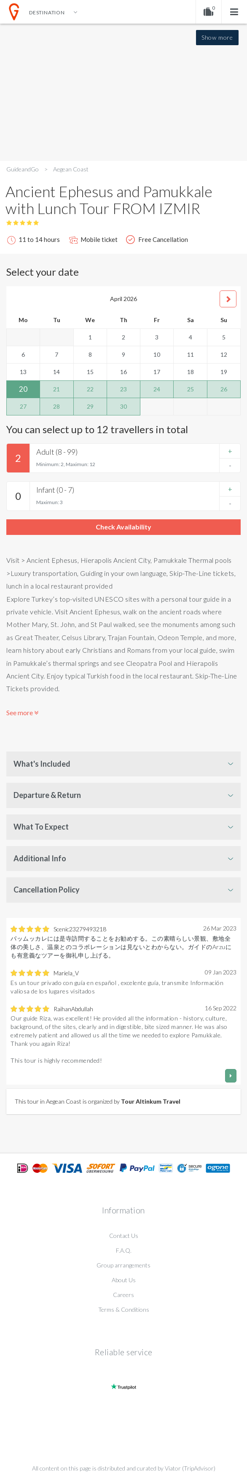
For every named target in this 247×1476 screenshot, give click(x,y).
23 (123, 389)
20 (23, 389)
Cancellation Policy (46, 889)
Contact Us (123, 1235)
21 (56, 389)
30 (123, 406)
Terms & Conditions (123, 1309)
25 (190, 389)
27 (23, 406)
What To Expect (41, 826)
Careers (123, 1294)
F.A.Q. (124, 1250)
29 (90, 406)
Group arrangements (123, 1265)
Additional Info (39, 858)
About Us (124, 1279)
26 (223, 389)
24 (156, 389)
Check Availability (123, 527)
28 (56, 406)
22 (90, 389)
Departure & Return (47, 795)
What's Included (41, 763)
